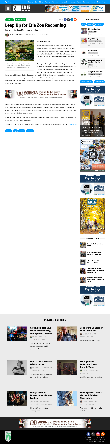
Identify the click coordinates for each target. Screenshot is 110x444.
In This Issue (100, 135)
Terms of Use (92, 441)
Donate (30, 2)
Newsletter (101, 2)
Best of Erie (39, 2)
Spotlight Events (20, 19)
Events (93, 2)
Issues (73, 2)
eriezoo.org (73, 124)
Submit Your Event (86, 81)
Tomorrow (90, 24)
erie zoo (8, 131)
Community (9, 19)
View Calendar (99, 81)
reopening (30, 131)
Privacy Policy (101, 441)
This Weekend (99, 24)
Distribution (64, 2)
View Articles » (98, 170)
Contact (86, 2)
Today (83, 24)
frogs (15, 131)
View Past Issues (85, 135)
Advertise (55, 2)
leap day (21, 131)
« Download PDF (87, 169)
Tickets (47, 2)
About (79, 2)
